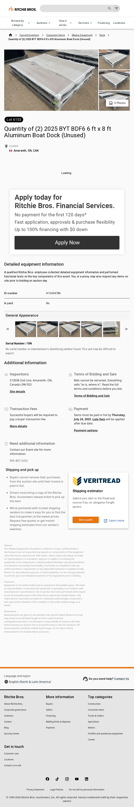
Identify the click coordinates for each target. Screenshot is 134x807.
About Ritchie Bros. (13, 703)
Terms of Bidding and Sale (92, 396)
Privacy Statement (35, 789)
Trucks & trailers (96, 715)
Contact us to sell (12, 765)
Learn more (113, 520)
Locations (119, 23)
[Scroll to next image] (126, 329)
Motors (91, 727)
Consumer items (96, 709)
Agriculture (93, 721)
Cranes (91, 739)
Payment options (86, 430)
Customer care (11, 753)
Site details (17, 391)
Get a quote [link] (86, 520)
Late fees (98, 419)
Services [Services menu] (86, 23)
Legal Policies (56, 789)
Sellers (49, 709)
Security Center (11, 733)
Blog (6, 727)
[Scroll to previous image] (8, 329)
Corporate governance (15, 709)
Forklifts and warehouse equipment (105, 733)
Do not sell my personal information (87, 789)
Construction (94, 703)
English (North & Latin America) (30, 682)
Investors (8, 715)
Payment (50, 727)
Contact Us (121, 678)
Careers (8, 721)
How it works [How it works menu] (65, 23)
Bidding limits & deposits (58, 721)
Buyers (49, 703)
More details (18, 426)
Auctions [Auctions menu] (44, 23)
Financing (103, 23)
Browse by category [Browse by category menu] (19, 23)
